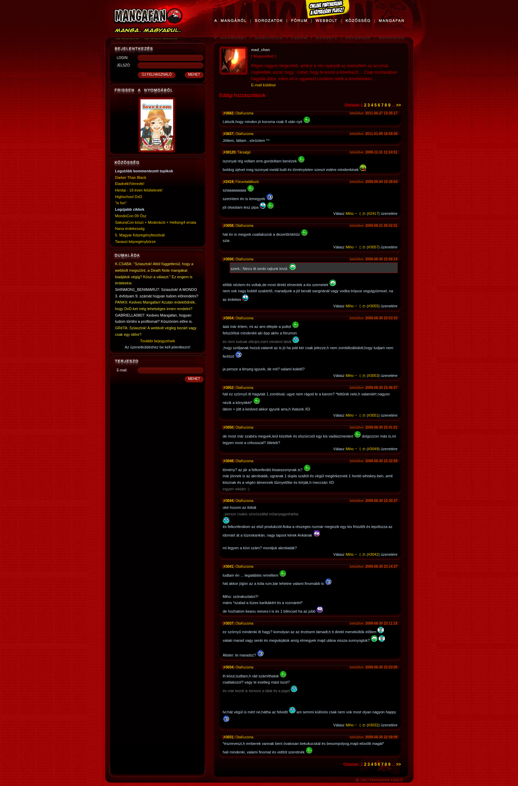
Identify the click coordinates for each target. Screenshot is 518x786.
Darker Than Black (130, 177)
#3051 (373, 415)
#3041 (228, 566)
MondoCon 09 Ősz (131, 216)
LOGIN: (123, 58)
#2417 (373, 213)
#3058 (228, 226)
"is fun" (121, 203)
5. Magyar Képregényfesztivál (140, 235)
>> (398, 105)
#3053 (373, 375)
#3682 (228, 113)
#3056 (228, 259)
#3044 (228, 501)
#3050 (228, 427)
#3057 (373, 247)
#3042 (373, 554)
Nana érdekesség (130, 228)
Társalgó (244, 152)
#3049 (373, 449)
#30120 (229, 152)
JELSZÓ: (124, 65)
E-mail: (122, 370)
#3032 (373, 725)
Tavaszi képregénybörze (135, 242)
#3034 (228, 667)
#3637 (228, 134)
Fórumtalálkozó (247, 182)
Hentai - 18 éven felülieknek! (139, 190)
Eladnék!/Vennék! (130, 184)
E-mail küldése (263, 85)
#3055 (373, 306)
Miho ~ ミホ (355, 213)
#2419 (228, 182)
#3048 (228, 461)
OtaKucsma (244, 113)
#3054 (228, 318)
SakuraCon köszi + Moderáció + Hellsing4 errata (155, 222)
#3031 (228, 737)
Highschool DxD (128, 197)
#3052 (228, 388)
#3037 (228, 623)
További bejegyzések (157, 341)
